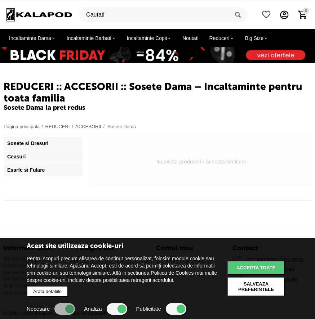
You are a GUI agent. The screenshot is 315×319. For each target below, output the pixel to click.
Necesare (51, 309)
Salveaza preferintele (256, 286)
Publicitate (161, 309)
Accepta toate (256, 267)
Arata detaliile (47, 291)
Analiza (105, 309)
